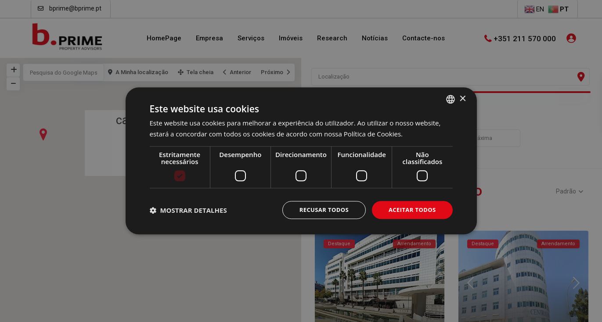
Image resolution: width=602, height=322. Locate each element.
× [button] (462, 98)
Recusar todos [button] (319, 210)
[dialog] (301, 161)
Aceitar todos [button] (410, 210)
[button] (188, 210)
